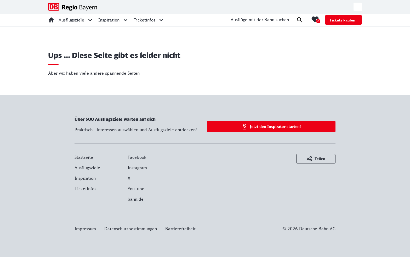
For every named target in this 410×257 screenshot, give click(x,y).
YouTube (136, 188)
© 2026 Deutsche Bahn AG (308, 228)
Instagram (137, 167)
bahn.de (136, 199)
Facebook (137, 157)
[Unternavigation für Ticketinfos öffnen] (161, 20)
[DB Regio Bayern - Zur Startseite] (72, 7)
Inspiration (85, 178)
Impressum (85, 228)
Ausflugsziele (87, 167)
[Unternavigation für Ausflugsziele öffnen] (90, 20)
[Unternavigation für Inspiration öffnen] (125, 20)
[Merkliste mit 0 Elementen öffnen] (315, 19)
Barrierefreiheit (180, 228)
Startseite (84, 157)
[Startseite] (51, 20)
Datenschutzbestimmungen (130, 228)
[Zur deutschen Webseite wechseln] (358, 7)
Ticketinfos (85, 188)
